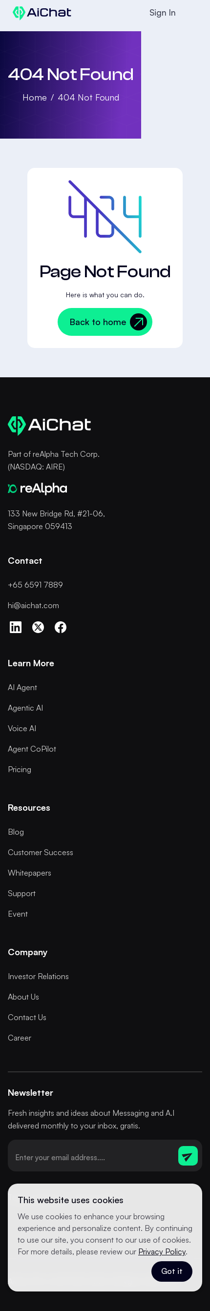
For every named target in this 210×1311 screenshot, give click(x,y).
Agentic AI (25, 708)
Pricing (19, 769)
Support (22, 893)
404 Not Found (88, 97)
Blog (16, 832)
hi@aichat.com (33, 605)
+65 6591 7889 (35, 585)
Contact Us (27, 1017)
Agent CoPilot (32, 749)
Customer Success (40, 852)
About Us (23, 997)
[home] (39, 12)
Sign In (162, 12)
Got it (172, 1271)
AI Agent (22, 687)
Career (19, 1038)
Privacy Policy (162, 1251)
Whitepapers (29, 873)
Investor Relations (38, 976)
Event (18, 914)
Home (34, 97)
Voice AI (22, 728)
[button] (192, 12)
